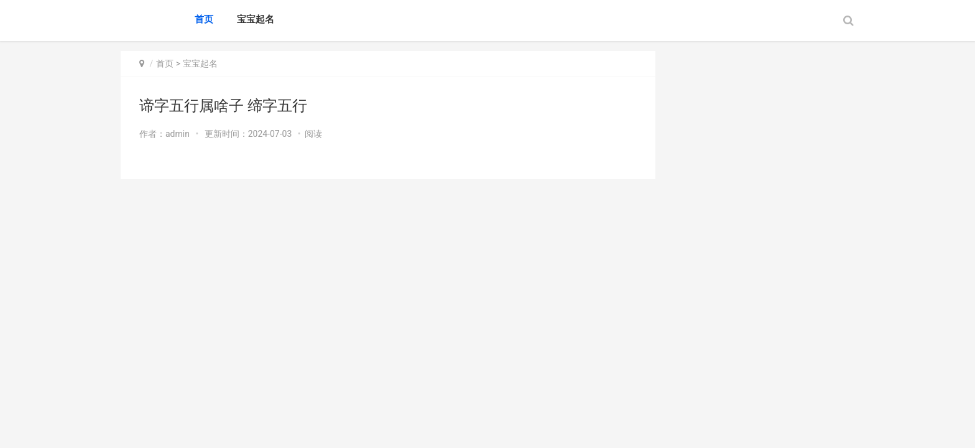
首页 (204, 19)
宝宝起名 (255, 19)
